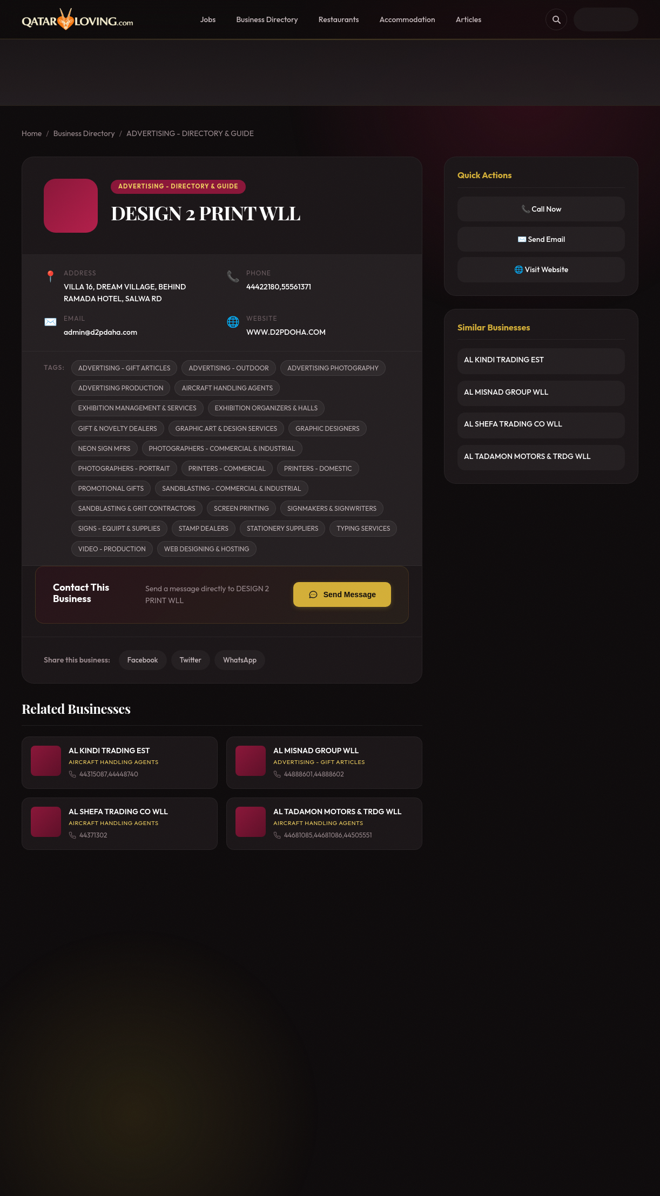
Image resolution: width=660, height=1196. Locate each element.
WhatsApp (240, 660)
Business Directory (267, 19)
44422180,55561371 (278, 287)
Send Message (350, 594)
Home (32, 133)
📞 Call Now (541, 209)
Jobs (207, 19)
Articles (469, 19)
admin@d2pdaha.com (100, 332)
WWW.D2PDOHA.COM (286, 332)
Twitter (190, 660)
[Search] (556, 19)
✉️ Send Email (541, 239)
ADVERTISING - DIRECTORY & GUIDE (190, 133)
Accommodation (407, 19)
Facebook (142, 660)
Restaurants (339, 19)
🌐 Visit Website (541, 269)
